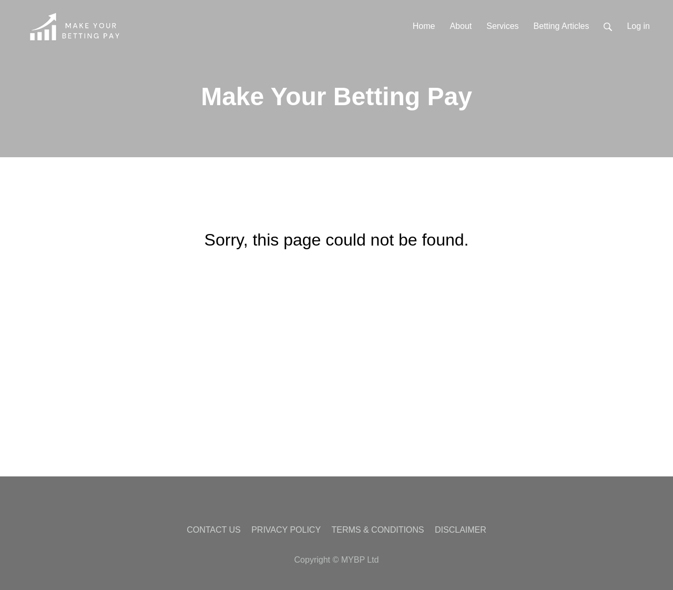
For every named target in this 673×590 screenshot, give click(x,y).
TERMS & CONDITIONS (378, 529)
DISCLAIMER (460, 529)
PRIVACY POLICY (286, 529)
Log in (638, 26)
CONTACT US (214, 529)
